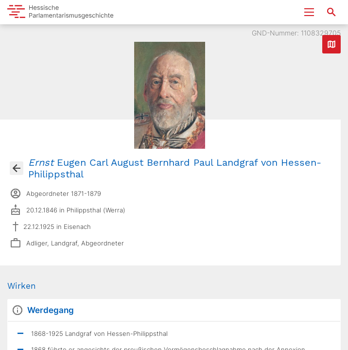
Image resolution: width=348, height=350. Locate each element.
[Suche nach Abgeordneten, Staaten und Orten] (331, 12)
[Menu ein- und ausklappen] (309, 12)
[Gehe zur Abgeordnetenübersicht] (16, 168)
